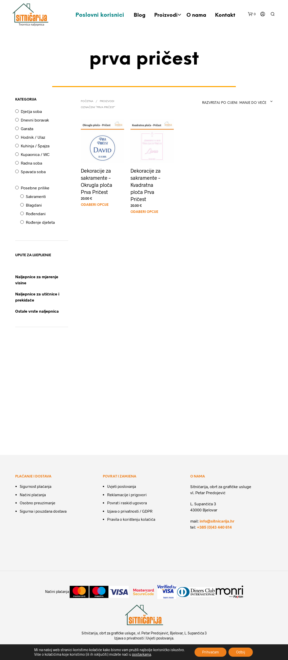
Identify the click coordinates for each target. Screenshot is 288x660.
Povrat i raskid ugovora (127, 503)
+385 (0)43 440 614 (214, 527)
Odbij (240, 652)
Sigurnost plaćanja (35, 486)
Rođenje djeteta (40, 222)
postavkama (141, 654)
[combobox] (235, 101)
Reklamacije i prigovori (127, 494)
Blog (139, 15)
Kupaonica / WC (35, 154)
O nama (196, 15)
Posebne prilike (35, 187)
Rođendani (36, 213)
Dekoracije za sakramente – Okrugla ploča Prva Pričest (96, 181)
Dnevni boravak (35, 119)
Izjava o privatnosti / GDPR (129, 511)
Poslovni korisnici (99, 15)
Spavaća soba (33, 171)
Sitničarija (90, 633)
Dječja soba (31, 111)
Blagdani (34, 205)
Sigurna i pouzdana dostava (43, 511)
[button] (252, 14)
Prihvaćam (210, 652)
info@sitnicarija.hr (217, 520)
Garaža (27, 128)
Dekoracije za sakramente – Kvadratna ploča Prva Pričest (145, 184)
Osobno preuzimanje (37, 503)
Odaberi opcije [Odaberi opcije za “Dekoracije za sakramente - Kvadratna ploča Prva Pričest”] (144, 212)
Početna (87, 101)
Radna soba (31, 163)
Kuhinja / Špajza (35, 145)
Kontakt (225, 15)
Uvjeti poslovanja (121, 486)
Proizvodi (166, 15)
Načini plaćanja (33, 494)
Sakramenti (36, 196)
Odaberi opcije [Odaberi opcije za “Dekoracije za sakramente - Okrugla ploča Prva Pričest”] (95, 205)
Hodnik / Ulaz (33, 137)
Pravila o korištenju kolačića (131, 519)
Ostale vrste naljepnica (37, 311)
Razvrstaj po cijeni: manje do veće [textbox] (234, 103)
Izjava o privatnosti (129, 638)
